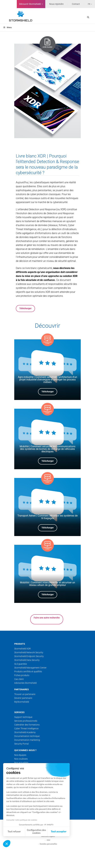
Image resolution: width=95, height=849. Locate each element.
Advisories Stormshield (25, 683)
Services (19, 712)
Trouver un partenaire (24, 694)
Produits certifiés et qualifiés (28, 671)
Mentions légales (48, 836)
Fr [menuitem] (89, 4)
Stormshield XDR (22, 648)
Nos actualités (21, 762)
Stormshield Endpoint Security (29, 656)
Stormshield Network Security (28, 652)
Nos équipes (20, 755)
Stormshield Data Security (27, 660)
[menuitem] (88, 4)
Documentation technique (27, 736)
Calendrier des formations (27, 724)
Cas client (19, 679)
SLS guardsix (20, 664)
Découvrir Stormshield (30, 4)
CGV (48, 840)
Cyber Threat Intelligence (26, 728)
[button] (6, 843)
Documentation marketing (27, 740)
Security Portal (21, 743)
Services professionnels (25, 721)
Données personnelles (48, 844)
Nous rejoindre (56, 4)
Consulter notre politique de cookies (21, 820)
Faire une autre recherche (47, 617)
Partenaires (21, 689)
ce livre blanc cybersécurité (37, 268)
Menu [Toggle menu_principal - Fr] (7, 27)
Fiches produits (21, 675)
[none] (88, 4)
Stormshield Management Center (30, 667)
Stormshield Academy (25, 732)
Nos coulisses (21, 759)
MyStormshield (21, 702)
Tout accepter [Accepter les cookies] (58, 831)
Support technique (23, 717)
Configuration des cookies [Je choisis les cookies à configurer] (36, 831)
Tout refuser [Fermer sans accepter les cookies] (14, 831)
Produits (19, 644)
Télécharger (25, 308)
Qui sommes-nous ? (25, 750)
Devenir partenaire (23, 698)
